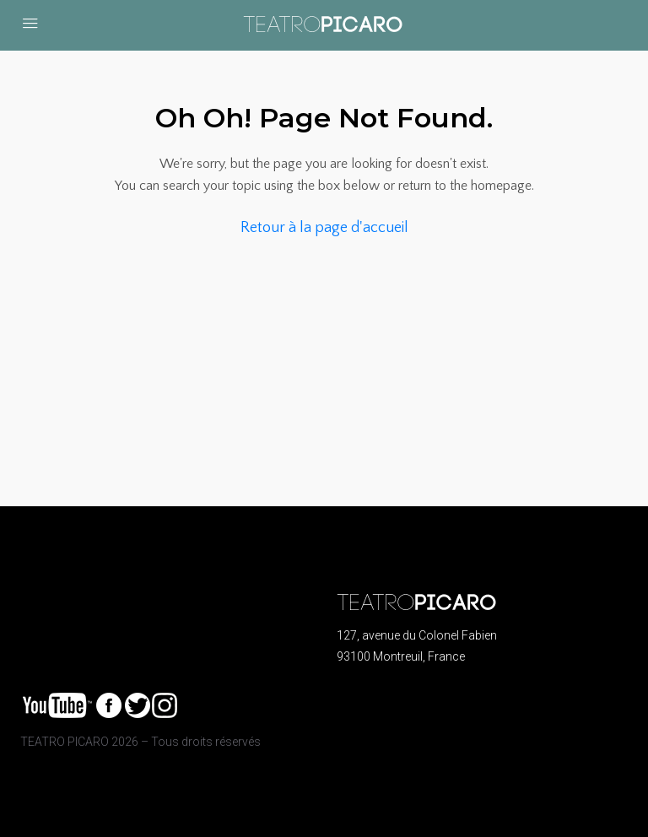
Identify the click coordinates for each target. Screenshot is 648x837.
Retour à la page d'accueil (324, 227)
